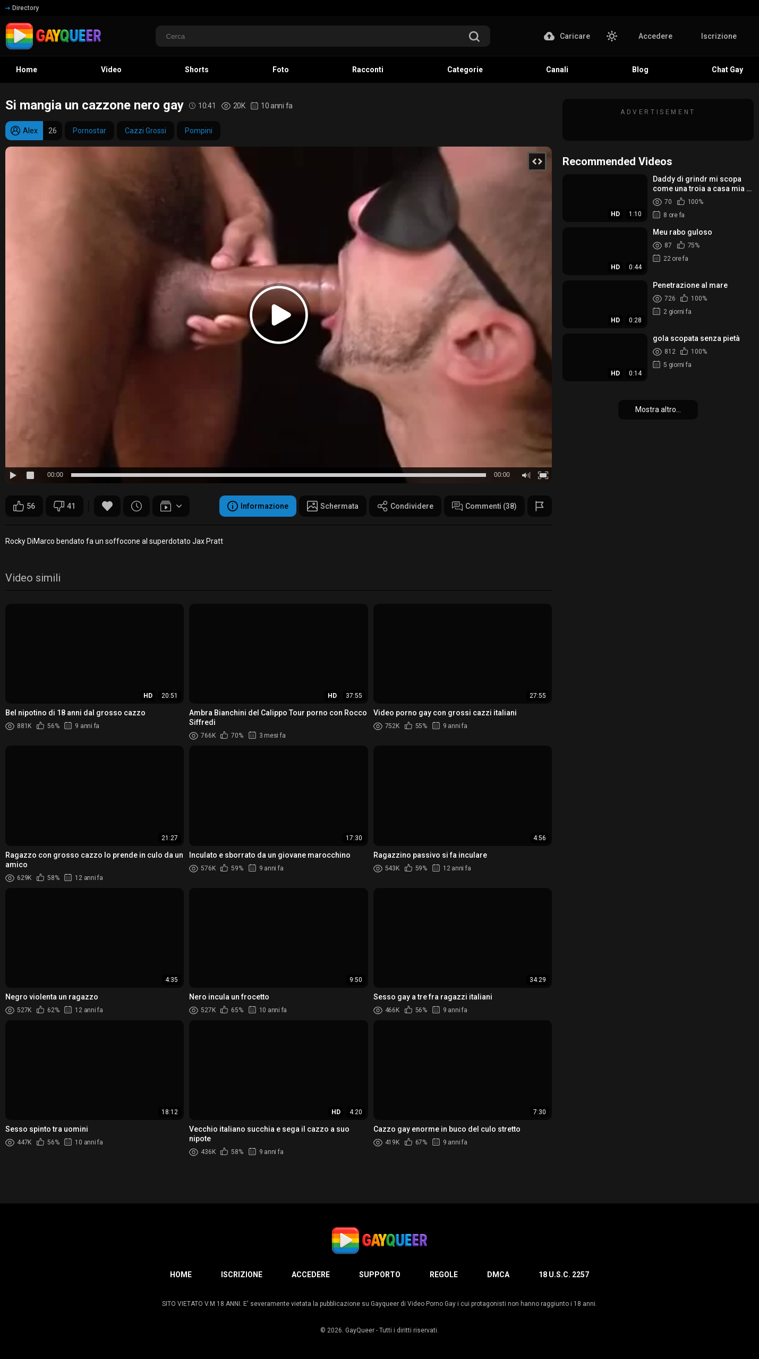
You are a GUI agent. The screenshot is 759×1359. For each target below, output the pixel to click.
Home (181, 1274)
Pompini (198, 130)
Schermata (333, 506)
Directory (22, 8)
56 (24, 506)
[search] (474, 37)
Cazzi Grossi (145, 130)
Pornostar (89, 130)
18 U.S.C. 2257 (564, 1274)
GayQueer (359, 1330)
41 (64, 506)
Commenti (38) (484, 506)
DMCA (498, 1274)
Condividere (405, 506)
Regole (444, 1274)
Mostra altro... (658, 409)
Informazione (257, 506)
